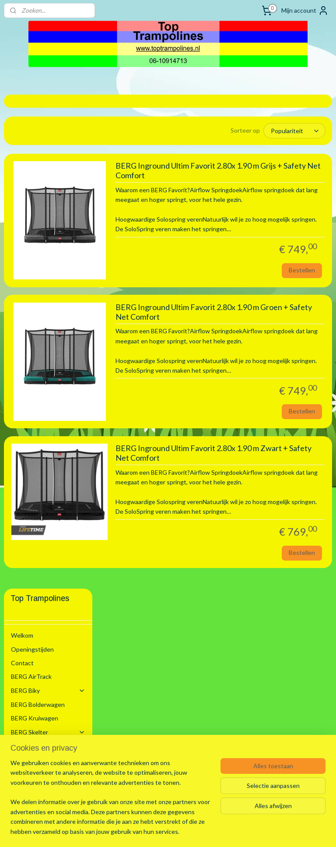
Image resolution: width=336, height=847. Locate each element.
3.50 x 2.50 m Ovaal (58, 498)
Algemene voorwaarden (43, 718)
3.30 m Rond (49, 464)
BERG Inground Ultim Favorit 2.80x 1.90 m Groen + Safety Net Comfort (266, 367)
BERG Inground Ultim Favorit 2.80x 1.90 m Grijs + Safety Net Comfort (263, 178)
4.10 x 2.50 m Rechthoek (49, 529)
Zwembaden (48, 690)
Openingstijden (32, 155)
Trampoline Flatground (55, 591)
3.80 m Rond (49, 512)
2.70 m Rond (49, 430)
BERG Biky (48, 196)
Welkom (22, 141)
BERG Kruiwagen (34, 224)
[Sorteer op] (271, 131)
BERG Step (26, 286)
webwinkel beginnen (186, 831)
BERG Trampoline (48, 300)
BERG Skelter (48, 237)
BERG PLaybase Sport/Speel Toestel (48, 255)
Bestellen (302, 321)
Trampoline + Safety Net (55, 352)
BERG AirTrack (31, 182)
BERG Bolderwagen (38, 210)
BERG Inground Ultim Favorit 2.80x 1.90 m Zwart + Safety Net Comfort (266, 555)
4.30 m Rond (49, 547)
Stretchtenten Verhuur (43, 704)
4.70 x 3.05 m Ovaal (58, 560)
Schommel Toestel (48, 272)
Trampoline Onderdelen (51, 660)
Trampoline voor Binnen (47, 331)
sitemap (141, 831)
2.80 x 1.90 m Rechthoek (49, 447)
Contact (22, 168)
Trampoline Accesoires (51, 639)
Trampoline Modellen (51, 314)
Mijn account (305, 10)
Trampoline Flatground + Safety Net (55, 615)
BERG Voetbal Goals (39, 677)
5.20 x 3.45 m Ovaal (58, 574)
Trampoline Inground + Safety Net (55, 395)
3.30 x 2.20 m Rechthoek (49, 482)
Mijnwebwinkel (258, 831)
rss (156, 831)
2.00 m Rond (49, 416)
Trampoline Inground (55, 372)
